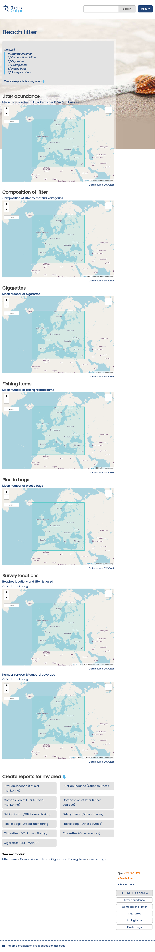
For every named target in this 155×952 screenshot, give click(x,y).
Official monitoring (15, 586)
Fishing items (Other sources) (83, 814)
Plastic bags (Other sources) (82, 824)
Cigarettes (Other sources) (81, 833)
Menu (144, 9)
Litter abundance (20, 54)
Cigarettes (17, 61)
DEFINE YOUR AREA (134, 893)
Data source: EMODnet (101, 184)
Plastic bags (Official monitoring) (27, 824)
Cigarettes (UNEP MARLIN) (21, 843)
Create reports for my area (24, 81)
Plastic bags (18, 68)
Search (127, 9)
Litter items (9, 859)
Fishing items (19, 65)
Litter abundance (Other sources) (86, 786)
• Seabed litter (126, 884)
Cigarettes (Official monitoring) (25, 833)
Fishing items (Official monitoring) (27, 814)
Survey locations (21, 72)
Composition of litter (23, 57)
